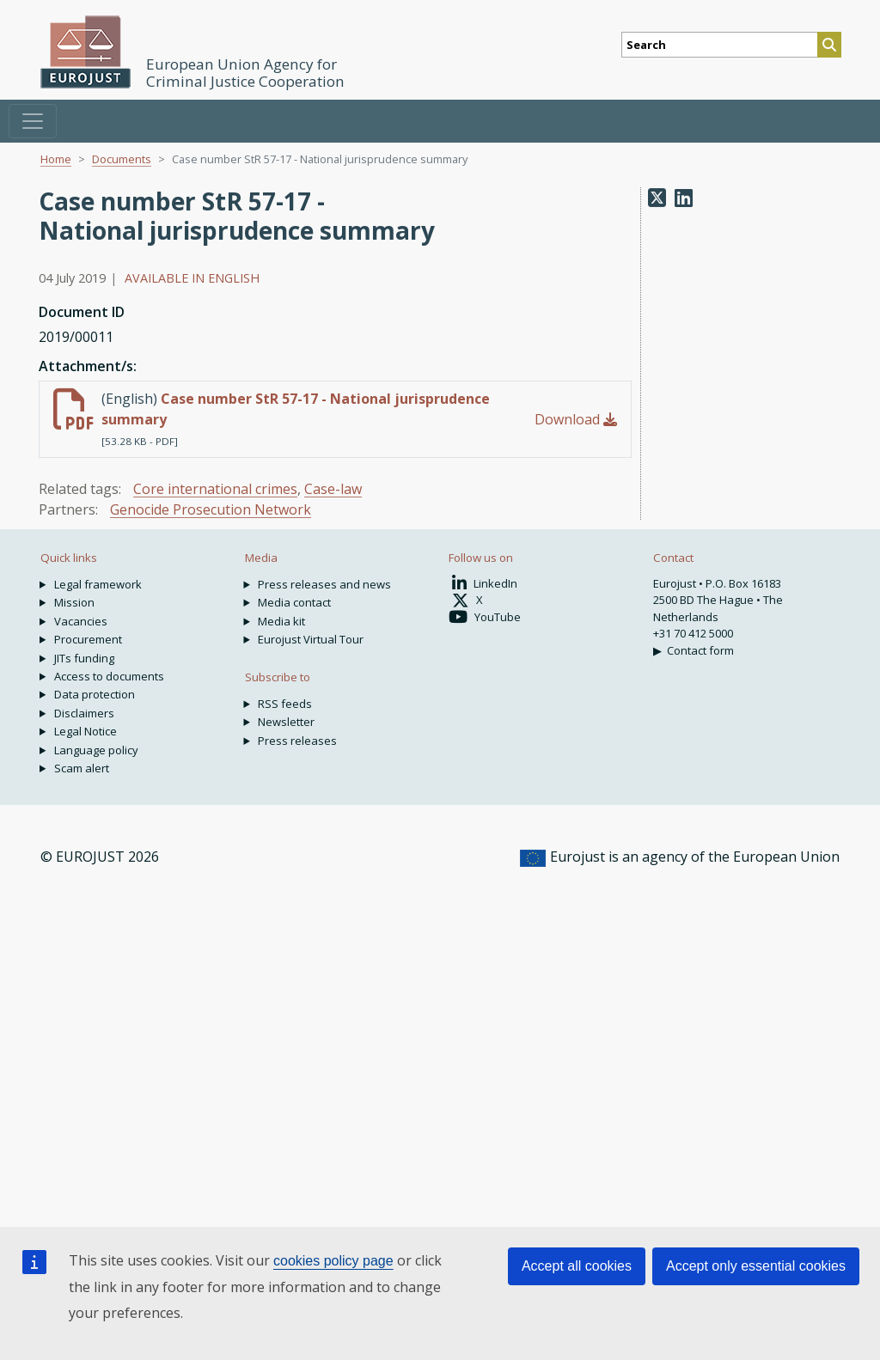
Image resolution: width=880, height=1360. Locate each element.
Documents (121, 159)
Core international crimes (215, 488)
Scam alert (81, 768)
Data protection (94, 694)
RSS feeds (285, 703)
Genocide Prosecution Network (210, 509)
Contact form (700, 650)
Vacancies (80, 621)
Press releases (297, 740)
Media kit (281, 621)
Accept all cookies (577, 1266)
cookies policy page (333, 1260)
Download (576, 419)
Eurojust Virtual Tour (311, 639)
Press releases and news (324, 584)
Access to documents (109, 676)
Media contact (294, 602)
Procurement (88, 639)
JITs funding (84, 658)
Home (55, 159)
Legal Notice (85, 731)
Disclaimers (84, 713)
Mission (74, 602)
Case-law (333, 488)
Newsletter (286, 721)
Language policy (96, 750)
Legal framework (98, 584)
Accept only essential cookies (756, 1266)
